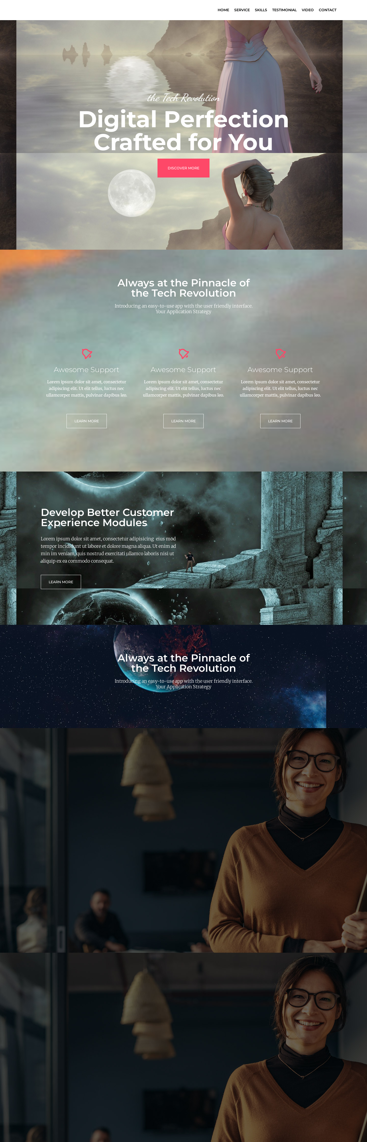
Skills (261, 10)
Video (308, 10)
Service (242, 10)
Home (223, 10)
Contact (327, 10)
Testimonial (284, 10)
